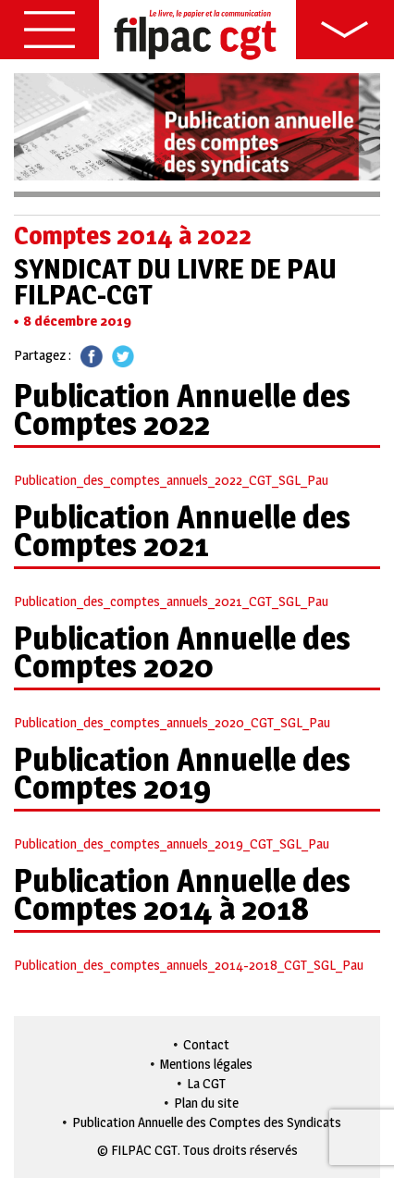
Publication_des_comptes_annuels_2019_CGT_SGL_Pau (171, 843)
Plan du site (206, 1102)
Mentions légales (206, 1064)
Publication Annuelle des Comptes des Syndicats (206, 1122)
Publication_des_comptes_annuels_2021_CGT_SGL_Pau (171, 601)
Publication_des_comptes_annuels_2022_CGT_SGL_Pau (171, 480)
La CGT (206, 1083)
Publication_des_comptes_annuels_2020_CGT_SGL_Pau (172, 722)
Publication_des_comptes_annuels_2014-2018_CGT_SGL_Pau (188, 964)
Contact (206, 1044)
